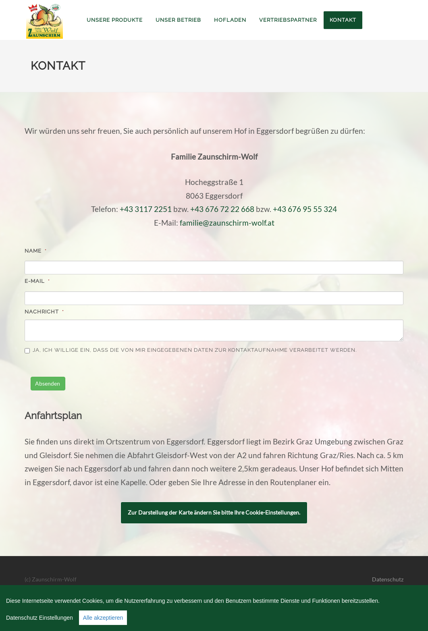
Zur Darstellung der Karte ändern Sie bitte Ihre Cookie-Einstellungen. (214, 512)
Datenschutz (387, 579)
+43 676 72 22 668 (222, 209)
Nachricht (44, 312)
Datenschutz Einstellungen (39, 617)
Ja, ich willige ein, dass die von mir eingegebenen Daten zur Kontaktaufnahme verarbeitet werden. (191, 350)
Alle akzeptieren (103, 617)
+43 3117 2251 (146, 209)
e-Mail (37, 281)
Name (36, 251)
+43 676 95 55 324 (305, 209)
